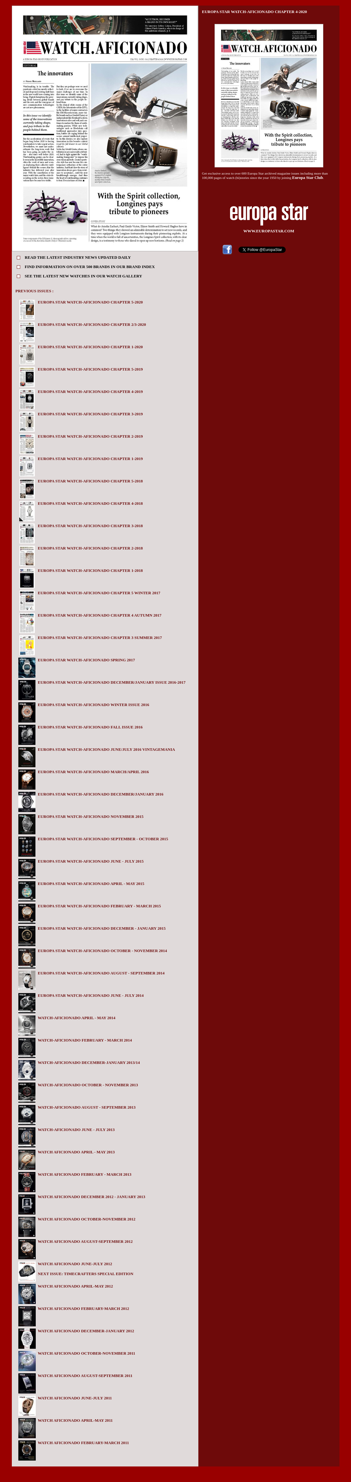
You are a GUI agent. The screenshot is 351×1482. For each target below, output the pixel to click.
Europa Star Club (307, 177)
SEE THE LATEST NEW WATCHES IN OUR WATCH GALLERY (83, 276)
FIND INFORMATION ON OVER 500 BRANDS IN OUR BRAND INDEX (90, 266)
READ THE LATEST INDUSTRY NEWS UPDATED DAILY (78, 257)
